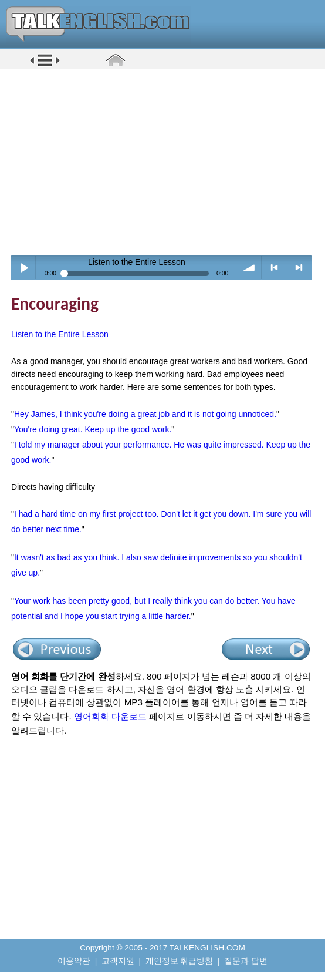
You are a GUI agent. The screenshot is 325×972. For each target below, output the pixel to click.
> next (298, 267)
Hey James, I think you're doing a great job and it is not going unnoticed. (145, 414)
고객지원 (117, 961)
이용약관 (73, 961)
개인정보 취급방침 (179, 961)
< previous (274, 267)
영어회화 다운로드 (110, 716)
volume (249, 267)
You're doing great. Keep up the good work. (92, 429)
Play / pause (23, 267)
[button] (44, 65)
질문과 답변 (246, 961)
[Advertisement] (166, 161)
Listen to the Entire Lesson (60, 334)
